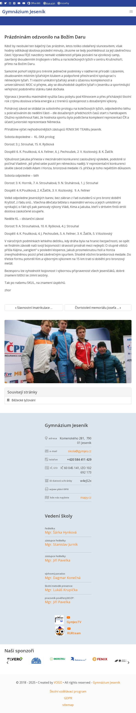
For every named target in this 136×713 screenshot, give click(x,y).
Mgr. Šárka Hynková (61, 532)
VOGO (58, 682)
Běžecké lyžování (21, 400)
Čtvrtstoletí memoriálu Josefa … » (98, 308)
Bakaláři (49, 3)
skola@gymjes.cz (79, 451)
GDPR (68, 698)
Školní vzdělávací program (68, 691)
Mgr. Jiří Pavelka (57, 560)
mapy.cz (85, 497)
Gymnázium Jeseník (23, 11)
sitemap (68, 705)
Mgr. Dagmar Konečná (63, 578)
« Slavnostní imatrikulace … (33, 308)
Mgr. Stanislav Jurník (61, 544)
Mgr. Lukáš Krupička (61, 590)
